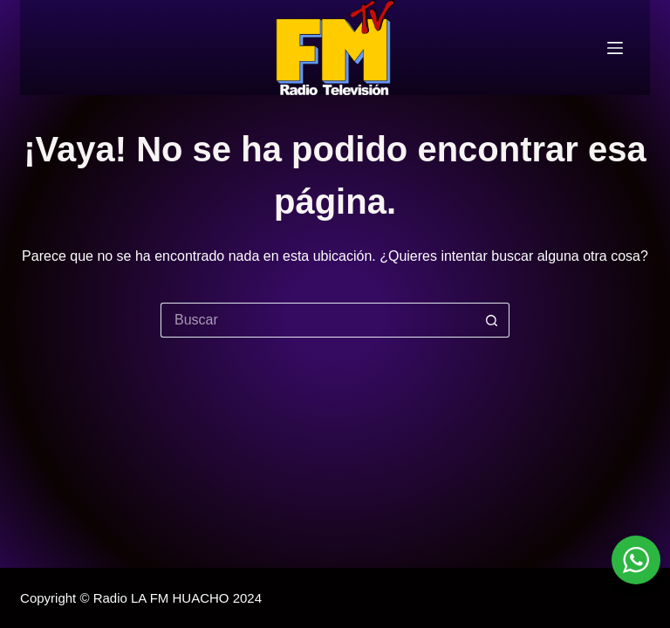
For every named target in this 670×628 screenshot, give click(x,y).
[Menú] (615, 48)
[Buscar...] (318, 320)
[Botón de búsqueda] (492, 320)
